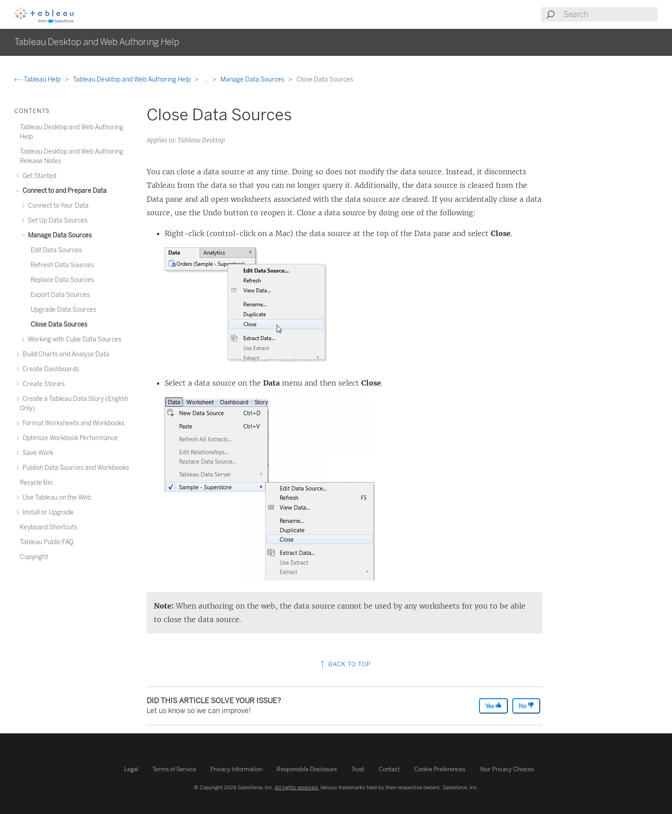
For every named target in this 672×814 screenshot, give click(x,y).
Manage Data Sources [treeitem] (58, 235)
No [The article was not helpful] (526, 705)
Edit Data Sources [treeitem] (56, 250)
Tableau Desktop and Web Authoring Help (132, 79)
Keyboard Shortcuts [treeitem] (48, 527)
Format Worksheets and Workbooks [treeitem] (72, 423)
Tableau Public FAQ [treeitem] (46, 542)
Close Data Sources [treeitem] (59, 324)
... (206, 79)
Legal (131, 769)
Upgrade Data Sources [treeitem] (63, 310)
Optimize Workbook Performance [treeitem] (69, 438)
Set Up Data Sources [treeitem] (56, 220)
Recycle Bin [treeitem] (36, 483)
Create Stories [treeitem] (42, 384)
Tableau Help (38, 79)
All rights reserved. (297, 787)
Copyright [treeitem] (34, 557)
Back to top (344, 664)
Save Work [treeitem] (36, 453)
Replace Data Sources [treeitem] (62, 280)
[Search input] (610, 14)
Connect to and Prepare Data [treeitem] (63, 191)
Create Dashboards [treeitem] (49, 369)
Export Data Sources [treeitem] (60, 295)
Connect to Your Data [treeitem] (57, 205)
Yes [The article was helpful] (493, 705)
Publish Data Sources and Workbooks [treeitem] (74, 468)
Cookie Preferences (439, 769)
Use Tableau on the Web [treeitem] (55, 497)
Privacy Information (236, 769)
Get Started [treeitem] (38, 176)
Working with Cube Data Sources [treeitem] (73, 339)
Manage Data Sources (253, 79)
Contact (389, 769)
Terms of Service (174, 769)
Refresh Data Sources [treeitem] (62, 265)
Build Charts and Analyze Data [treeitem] (64, 354)
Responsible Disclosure (307, 769)
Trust (357, 769)
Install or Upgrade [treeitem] (47, 512)
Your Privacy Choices (506, 769)
